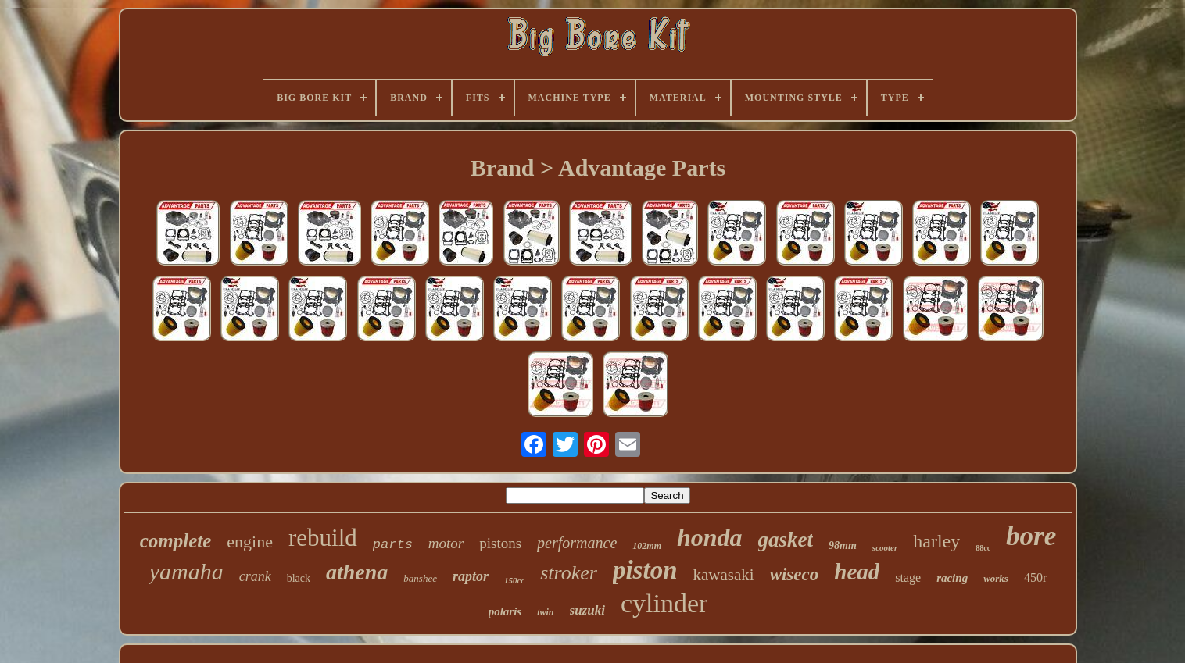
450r (1035, 577)
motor (446, 543)
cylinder (664, 603)
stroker (568, 572)
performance (577, 542)
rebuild (322, 537)
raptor (471, 576)
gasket (786, 539)
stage (908, 577)
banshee (420, 578)
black (298, 578)
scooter (884, 547)
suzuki (587, 610)
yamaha (186, 571)
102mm (646, 545)
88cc (983, 548)
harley (936, 541)
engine (250, 541)
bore (1031, 536)
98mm (843, 545)
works (995, 578)
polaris (505, 611)
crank (255, 576)
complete (176, 540)
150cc (514, 580)
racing (952, 578)
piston (645, 570)
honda (710, 537)
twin (545, 612)
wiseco (794, 574)
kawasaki (723, 574)
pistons (500, 543)
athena (357, 572)
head (856, 571)
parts (393, 544)
